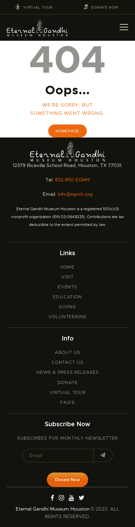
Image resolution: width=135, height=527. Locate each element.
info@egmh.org (75, 194)
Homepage (67, 131)
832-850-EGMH (72, 180)
